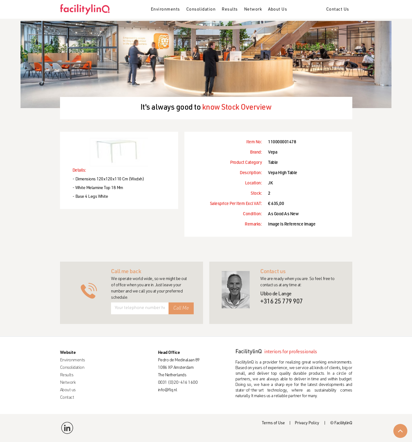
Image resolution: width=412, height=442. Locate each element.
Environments (165, 9)
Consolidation (201, 9)
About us (68, 390)
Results (230, 9)
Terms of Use (273, 423)
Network (253, 9)
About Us (277, 9)
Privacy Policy (307, 423)
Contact (67, 398)
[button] (165, 10)
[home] (87, 9)
